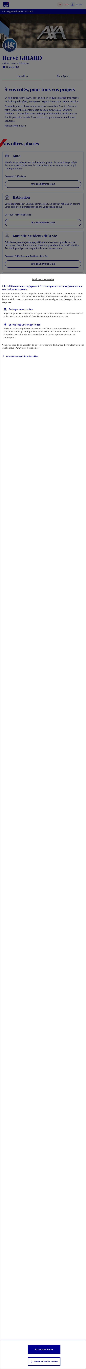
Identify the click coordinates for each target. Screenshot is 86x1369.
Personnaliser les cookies (46, 1361)
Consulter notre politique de (22, 356)
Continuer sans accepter (43, 279)
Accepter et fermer (44, 1349)
